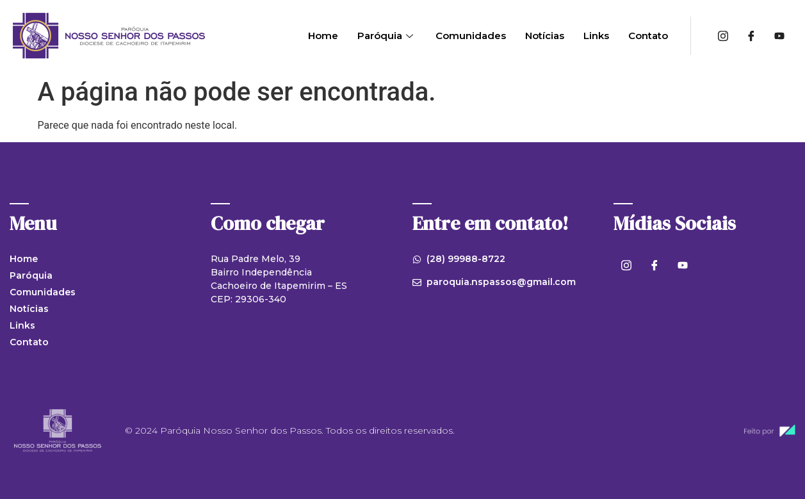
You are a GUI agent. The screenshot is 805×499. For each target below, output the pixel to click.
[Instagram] (723, 35)
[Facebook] (751, 35)
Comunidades (470, 35)
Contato (648, 35)
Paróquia (386, 35)
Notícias (544, 35)
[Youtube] (779, 35)
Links (596, 35)
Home (323, 35)
